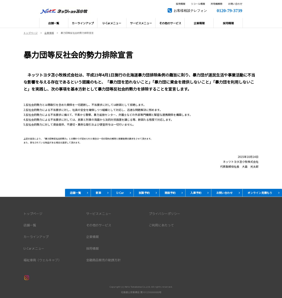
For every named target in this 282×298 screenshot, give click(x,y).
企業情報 (92, 237)
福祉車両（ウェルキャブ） (42, 260)
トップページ (33, 214)
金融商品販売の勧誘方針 (103, 260)
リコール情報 (198, 4)
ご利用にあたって (161, 225)
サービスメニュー (98, 214)
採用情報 (180, 4)
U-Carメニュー (34, 248)
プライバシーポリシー (164, 214)
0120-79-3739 (229, 10)
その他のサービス (98, 225)
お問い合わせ (235, 4)
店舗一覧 (30, 225)
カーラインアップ (36, 237)
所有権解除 (216, 4)
